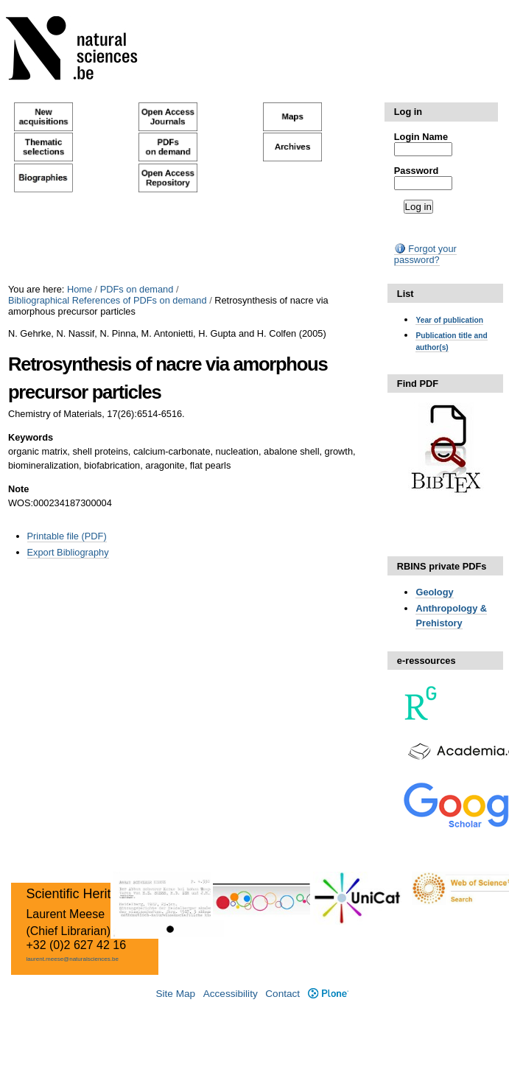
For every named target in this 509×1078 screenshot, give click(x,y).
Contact (282, 993)
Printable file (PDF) (67, 536)
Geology (434, 592)
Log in (408, 111)
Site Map (175, 993)
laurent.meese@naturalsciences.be (72, 959)
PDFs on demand (137, 289)
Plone (328, 993)
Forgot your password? (425, 254)
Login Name (421, 136)
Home (79, 289)
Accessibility (230, 993)
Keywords (30, 437)
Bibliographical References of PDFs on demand (107, 300)
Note (18, 488)
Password (416, 170)
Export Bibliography (68, 552)
